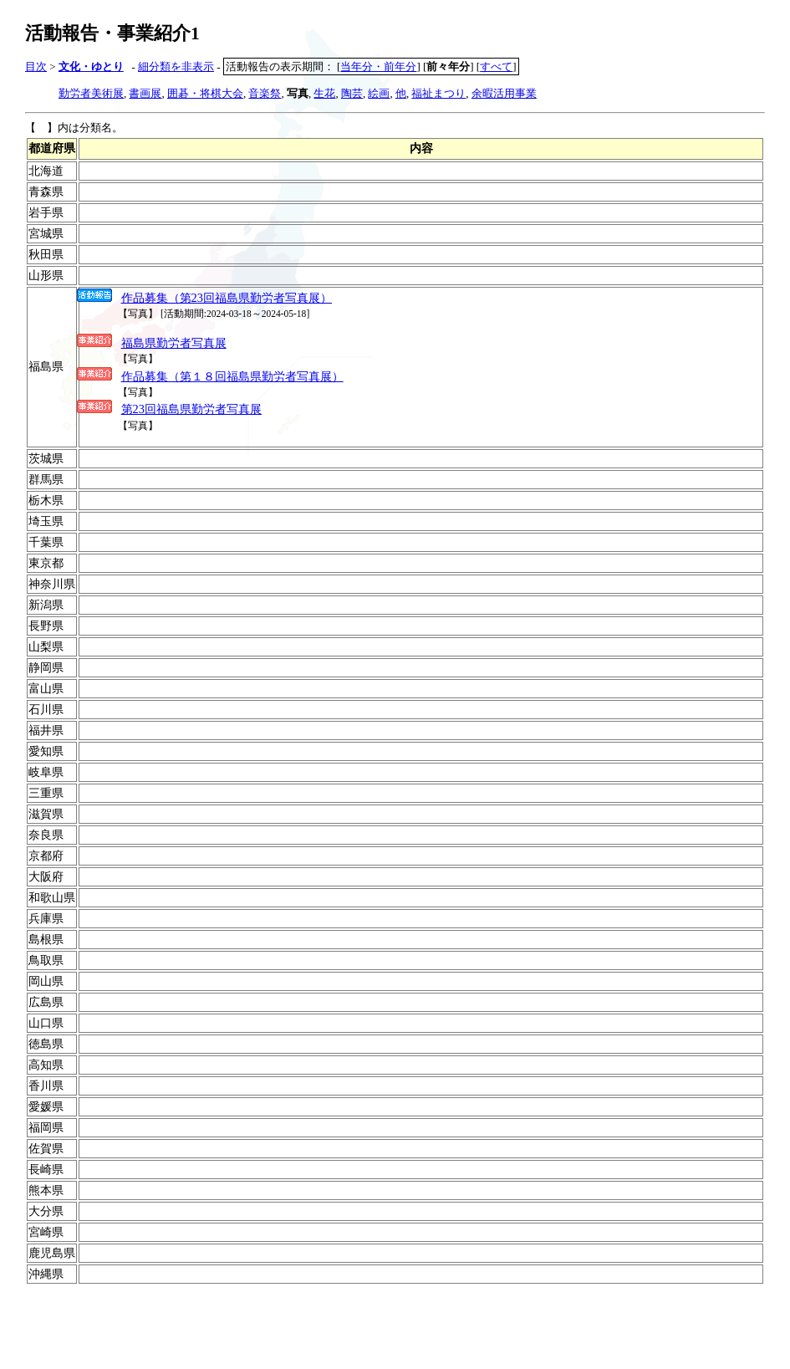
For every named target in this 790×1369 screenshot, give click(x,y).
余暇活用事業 (504, 93)
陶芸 (352, 93)
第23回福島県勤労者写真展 (191, 409)
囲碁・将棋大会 (205, 93)
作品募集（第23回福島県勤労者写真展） (226, 297)
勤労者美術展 (91, 93)
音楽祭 (264, 93)
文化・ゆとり (91, 66)
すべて (496, 66)
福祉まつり (438, 93)
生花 (324, 93)
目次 (36, 66)
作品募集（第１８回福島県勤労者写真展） (232, 376)
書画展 (145, 93)
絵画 (379, 93)
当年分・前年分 (378, 66)
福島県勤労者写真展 (174, 343)
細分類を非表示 (176, 66)
